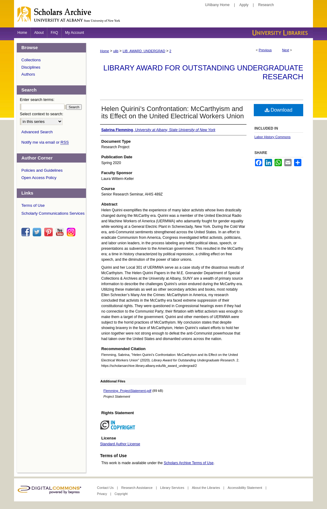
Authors (28, 74)
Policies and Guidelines (42, 170)
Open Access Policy (38, 177)
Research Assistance (137, 487)
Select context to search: (41, 114)
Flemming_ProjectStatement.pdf (127, 391)
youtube (61, 232)
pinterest (49, 232)
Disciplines (30, 67)
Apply (244, 5)
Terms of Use (33, 205)
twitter (38, 232)
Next (285, 50)
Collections (31, 60)
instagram (72, 232)
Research (266, 5)
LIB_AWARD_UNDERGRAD (144, 51)
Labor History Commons (272, 137)
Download (279, 110)
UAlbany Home (217, 5)
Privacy (102, 494)
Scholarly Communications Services (52, 213)
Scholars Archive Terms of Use (189, 463)
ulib (115, 51)
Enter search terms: (37, 99)
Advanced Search (37, 132)
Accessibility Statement (245, 487)
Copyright (121, 494)
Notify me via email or (45, 142)
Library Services (172, 487)
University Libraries (279, 32)
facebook (26, 232)
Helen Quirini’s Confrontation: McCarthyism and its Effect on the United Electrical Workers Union (172, 112)
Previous (265, 50)
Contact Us (105, 487)
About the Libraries (206, 487)
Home (104, 51)
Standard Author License (120, 444)
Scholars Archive (163, 16)
